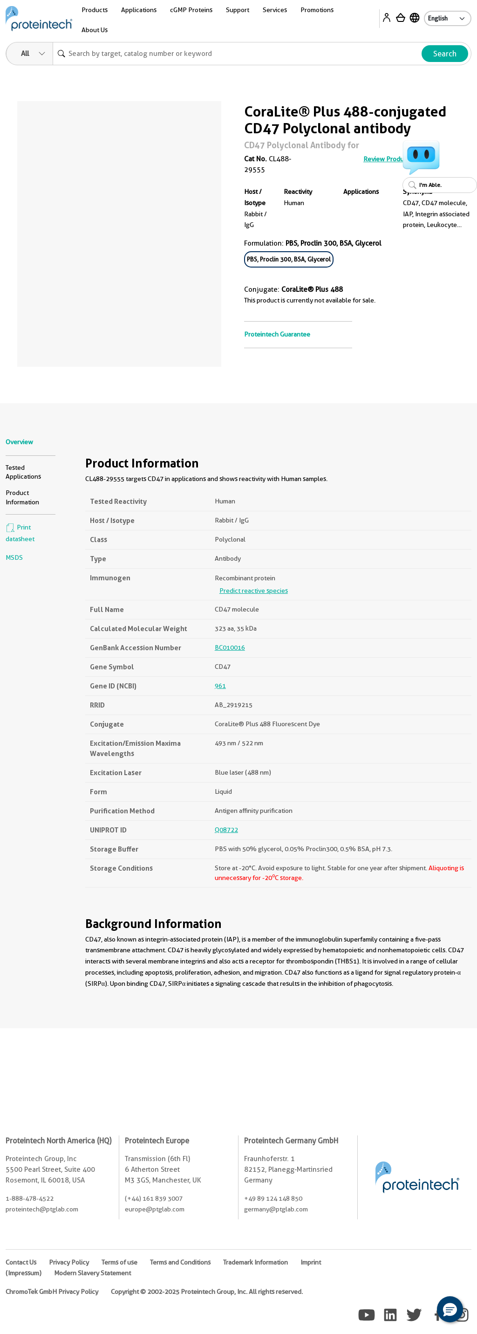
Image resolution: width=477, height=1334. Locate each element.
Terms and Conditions (180, 1262)
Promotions (317, 10)
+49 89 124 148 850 (273, 1198)
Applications (139, 10)
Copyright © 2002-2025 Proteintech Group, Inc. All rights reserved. (207, 1291)
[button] (450, 1309)
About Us (95, 30)
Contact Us (21, 1262)
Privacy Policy (69, 1262)
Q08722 (226, 829)
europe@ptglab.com (154, 1209)
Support (237, 10)
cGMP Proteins (191, 10)
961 (220, 685)
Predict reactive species (253, 590)
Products (95, 10)
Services (275, 10)
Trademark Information (255, 1262)
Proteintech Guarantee (277, 334)
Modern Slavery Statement (92, 1273)
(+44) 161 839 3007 (154, 1198)
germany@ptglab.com (276, 1209)
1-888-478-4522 (30, 1198)
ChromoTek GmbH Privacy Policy (52, 1291)
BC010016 (230, 647)
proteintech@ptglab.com (42, 1209)
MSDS (14, 557)
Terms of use (119, 1262)
